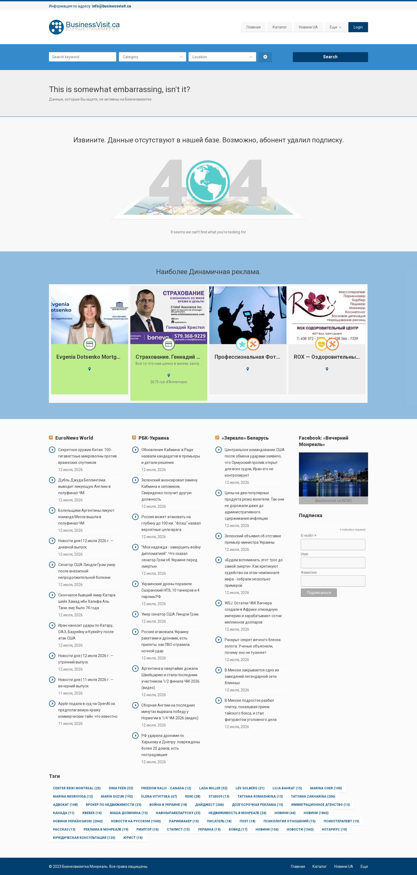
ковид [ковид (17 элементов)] (238, 829)
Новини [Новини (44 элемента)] (284, 813)
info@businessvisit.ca (111, 6)
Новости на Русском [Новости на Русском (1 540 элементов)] (136, 821)
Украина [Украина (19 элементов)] (209, 829)
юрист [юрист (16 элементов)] (133, 838)
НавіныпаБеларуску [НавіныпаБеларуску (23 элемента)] (178, 813)
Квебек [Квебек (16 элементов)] (92, 813)
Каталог (280, 27)
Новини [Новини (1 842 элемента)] (316, 813)
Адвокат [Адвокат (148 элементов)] (65, 805)
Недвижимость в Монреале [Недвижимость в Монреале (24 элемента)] (237, 813)
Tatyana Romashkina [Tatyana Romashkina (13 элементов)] (260, 796)
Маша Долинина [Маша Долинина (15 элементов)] (129, 813)
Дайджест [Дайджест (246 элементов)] (209, 805)
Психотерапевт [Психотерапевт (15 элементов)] (341, 821)
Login (358, 27)
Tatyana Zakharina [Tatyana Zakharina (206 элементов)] (313, 796)
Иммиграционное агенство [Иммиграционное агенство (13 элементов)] (320, 805)
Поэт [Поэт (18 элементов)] (247, 821)
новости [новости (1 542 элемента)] (300, 829)
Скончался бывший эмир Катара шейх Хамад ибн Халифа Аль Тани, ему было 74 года (86, 601)
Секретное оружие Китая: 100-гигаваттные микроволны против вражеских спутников (87, 456)
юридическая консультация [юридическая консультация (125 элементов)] (84, 838)
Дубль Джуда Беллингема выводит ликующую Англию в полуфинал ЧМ (84, 486)
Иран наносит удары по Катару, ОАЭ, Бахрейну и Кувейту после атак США (86, 631)
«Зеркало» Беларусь (245, 438)
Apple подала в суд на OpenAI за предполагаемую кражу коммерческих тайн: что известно (88, 710)
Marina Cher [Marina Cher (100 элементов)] (326, 788)
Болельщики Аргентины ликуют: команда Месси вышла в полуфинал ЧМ (86, 516)
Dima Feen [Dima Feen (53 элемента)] (121, 788)
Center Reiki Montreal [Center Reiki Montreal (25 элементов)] (77, 788)
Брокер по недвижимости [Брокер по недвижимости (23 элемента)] (113, 805)
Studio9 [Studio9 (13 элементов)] (218, 796)
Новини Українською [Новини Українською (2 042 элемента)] (78, 821)
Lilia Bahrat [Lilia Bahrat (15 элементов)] (287, 788)
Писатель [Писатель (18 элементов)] (219, 821)
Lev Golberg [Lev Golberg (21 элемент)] (250, 788)
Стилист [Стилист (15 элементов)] (178, 829)
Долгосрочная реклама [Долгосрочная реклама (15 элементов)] (257, 805)
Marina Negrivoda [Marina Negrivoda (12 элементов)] (73, 796)
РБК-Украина (154, 438)
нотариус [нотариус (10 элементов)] (334, 829)
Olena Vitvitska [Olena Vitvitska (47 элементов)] (159, 796)
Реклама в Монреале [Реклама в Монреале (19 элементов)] (106, 829)
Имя (304, 554)
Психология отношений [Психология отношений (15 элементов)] (289, 821)
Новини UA (308, 27)
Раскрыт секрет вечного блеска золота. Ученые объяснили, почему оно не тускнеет (253, 646)
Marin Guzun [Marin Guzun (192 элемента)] (117, 796)
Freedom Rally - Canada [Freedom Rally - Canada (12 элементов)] (166, 788)
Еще (333, 27)
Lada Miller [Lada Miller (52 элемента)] (213, 788)
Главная (254, 27)
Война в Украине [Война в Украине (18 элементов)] (168, 805)
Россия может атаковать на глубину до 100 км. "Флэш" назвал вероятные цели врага (171, 523)
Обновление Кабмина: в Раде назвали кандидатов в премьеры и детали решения (170, 456)
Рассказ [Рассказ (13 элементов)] (64, 829)
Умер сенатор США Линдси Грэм (169, 614)
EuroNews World (74, 438)
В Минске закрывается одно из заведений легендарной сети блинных (252, 676)
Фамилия (308, 572)
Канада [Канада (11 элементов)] (63, 813)
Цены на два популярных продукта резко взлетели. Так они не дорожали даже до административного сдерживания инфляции (254, 506)
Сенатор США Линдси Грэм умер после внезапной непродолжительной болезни (86, 571)
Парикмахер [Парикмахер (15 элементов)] (184, 821)
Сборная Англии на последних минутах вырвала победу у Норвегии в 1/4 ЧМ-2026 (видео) (169, 711)
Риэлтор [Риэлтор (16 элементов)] (147, 829)
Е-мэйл (308, 535)
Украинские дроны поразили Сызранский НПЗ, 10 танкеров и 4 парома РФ (170, 590)
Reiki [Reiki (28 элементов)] (192, 796)
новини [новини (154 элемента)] (267, 829)
